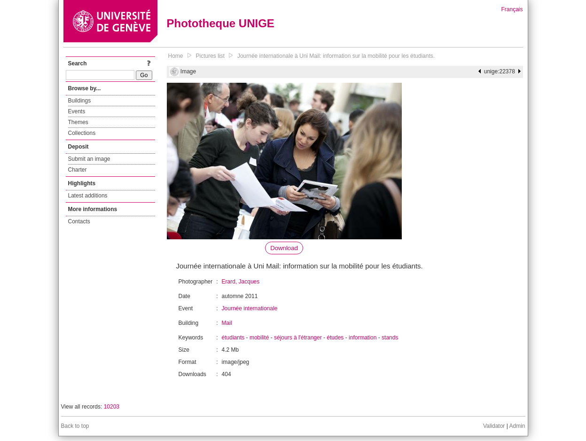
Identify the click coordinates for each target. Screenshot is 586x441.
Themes (78, 122)
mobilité (259, 337)
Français (512, 9)
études (335, 337)
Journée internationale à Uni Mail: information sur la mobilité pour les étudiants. (336, 56)
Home (175, 56)
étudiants (233, 337)
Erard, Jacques (241, 281)
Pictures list (210, 56)
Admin (517, 426)
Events (77, 111)
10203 (111, 406)
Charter (77, 169)
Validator (494, 426)
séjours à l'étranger (298, 337)
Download (284, 248)
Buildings (79, 100)
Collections (82, 133)
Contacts (79, 221)
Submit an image (89, 159)
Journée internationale (250, 308)
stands (390, 337)
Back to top (75, 426)
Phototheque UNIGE (220, 23)
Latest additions (88, 195)
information (362, 337)
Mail (227, 323)
